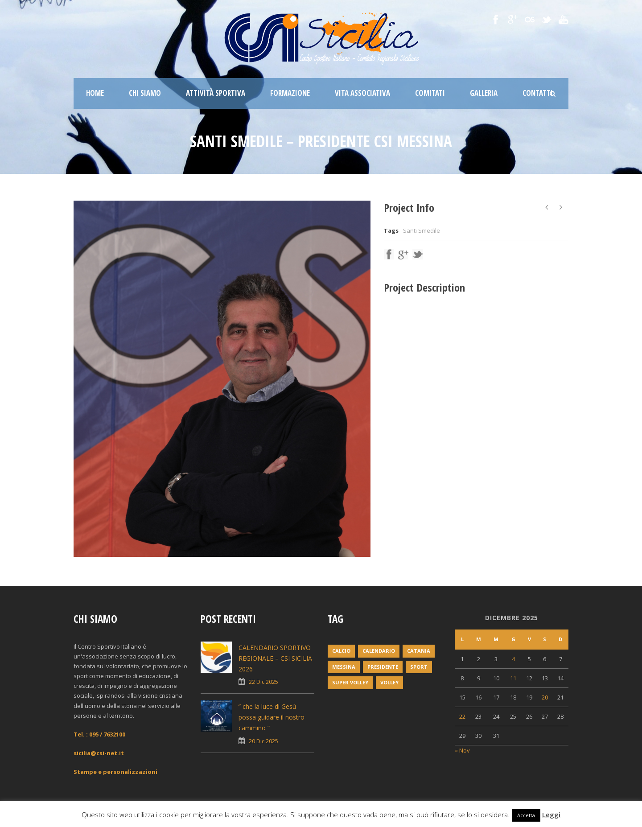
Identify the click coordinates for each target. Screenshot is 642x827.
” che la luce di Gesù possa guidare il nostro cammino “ (272, 717)
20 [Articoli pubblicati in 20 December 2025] (545, 697)
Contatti (538, 93)
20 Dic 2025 (263, 741)
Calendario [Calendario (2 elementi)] (378, 650)
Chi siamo (145, 93)
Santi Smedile (421, 230)
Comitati (430, 93)
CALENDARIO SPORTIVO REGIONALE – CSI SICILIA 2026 (275, 658)
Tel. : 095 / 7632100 (99, 734)
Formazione (290, 93)
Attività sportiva (215, 93)
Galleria (484, 93)
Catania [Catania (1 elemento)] (418, 650)
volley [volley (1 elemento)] (389, 682)
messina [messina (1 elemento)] (343, 666)
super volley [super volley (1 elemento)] (350, 682)
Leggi (551, 814)
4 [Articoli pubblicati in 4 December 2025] (513, 659)
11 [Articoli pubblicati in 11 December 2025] (513, 678)
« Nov (462, 750)
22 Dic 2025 (263, 682)
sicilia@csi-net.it (99, 753)
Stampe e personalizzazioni (115, 772)
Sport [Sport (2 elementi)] (419, 666)
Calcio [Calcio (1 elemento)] (341, 650)
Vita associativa (362, 93)
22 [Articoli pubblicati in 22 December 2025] (462, 716)
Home (95, 93)
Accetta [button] (526, 815)
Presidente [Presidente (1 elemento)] (382, 666)
